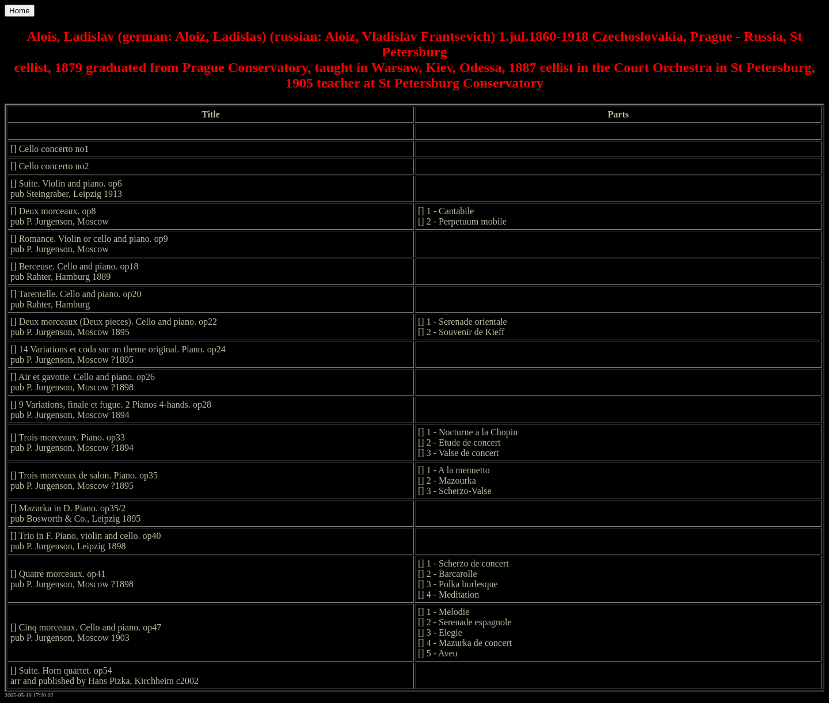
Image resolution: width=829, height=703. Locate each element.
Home (19, 10)
